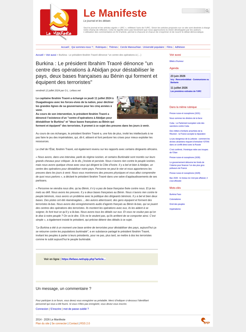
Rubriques (100, 47)
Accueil (65, 47)
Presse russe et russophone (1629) (185, 173)
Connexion (42, 309)
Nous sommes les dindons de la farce (186, 118)
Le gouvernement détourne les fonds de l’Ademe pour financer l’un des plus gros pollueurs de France (187, 165)
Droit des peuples (177, 204)
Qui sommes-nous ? (82, 47)
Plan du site (43, 323)
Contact (73, 323)
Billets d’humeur (176, 61)
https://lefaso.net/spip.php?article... (84, 259)
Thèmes (113, 47)
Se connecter (59, 323)
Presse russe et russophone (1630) (185, 157)
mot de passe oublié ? (76, 309)
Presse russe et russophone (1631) (185, 113)
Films (169, 47)
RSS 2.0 (85, 323)
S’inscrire (55, 309)
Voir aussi (51, 55)
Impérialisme (175, 209)
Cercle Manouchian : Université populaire (142, 47)
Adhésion (180, 47)
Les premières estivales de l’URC (185, 91)
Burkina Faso (175, 194)
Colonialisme (175, 199)
